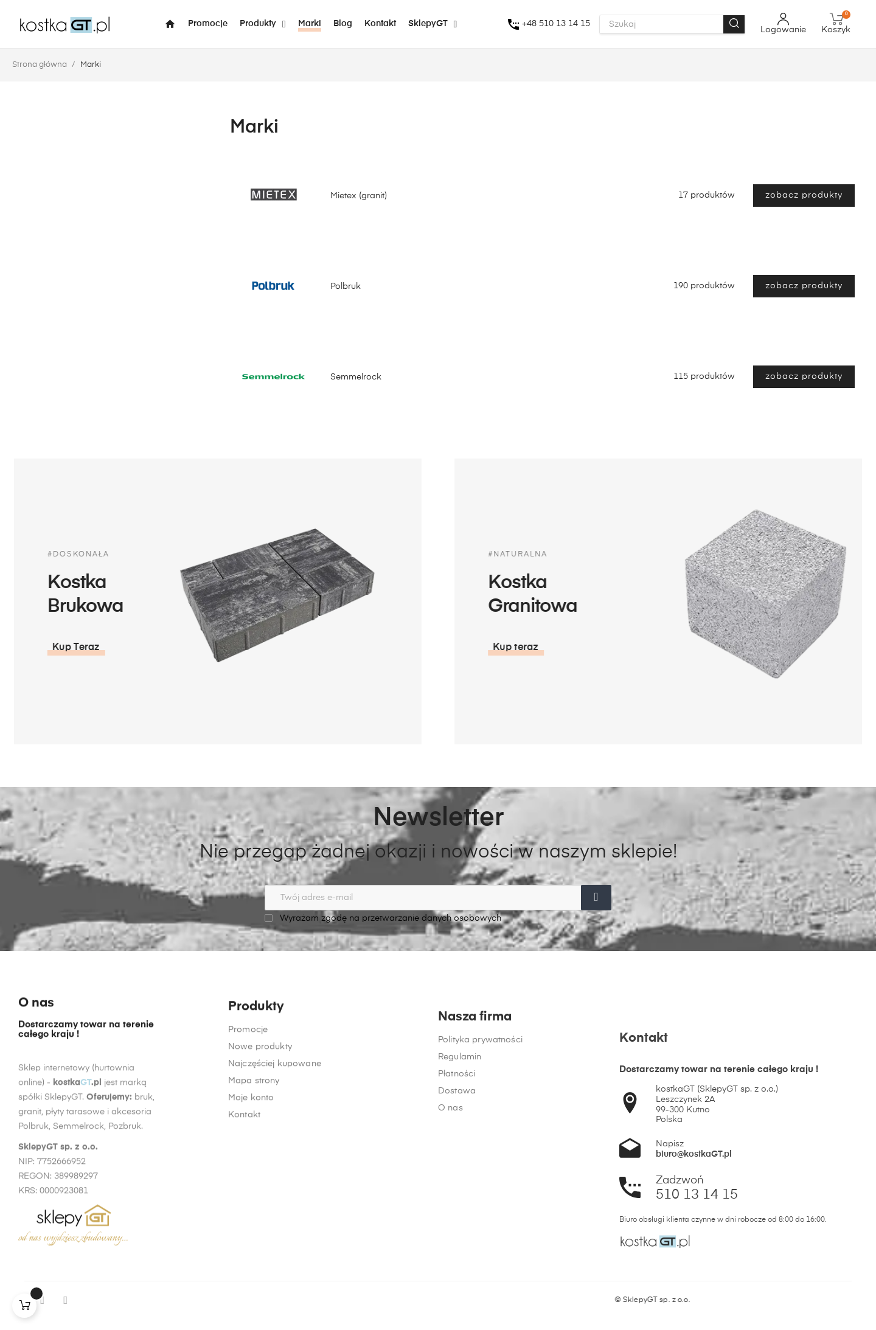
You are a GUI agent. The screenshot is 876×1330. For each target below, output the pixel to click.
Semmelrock (355, 377)
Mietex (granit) (358, 196)
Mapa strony (254, 1216)
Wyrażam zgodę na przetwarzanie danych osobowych (383, 918)
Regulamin (459, 1245)
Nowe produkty (260, 1182)
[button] (690, 648)
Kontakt (244, 1250)
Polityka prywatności (480, 1228)
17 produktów (706, 195)
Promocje (248, 1165)
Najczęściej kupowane (274, 1199)
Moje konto (251, 1233)
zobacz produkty (804, 195)
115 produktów (704, 376)
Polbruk (345, 286)
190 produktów (704, 286)
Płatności (456, 1262)
